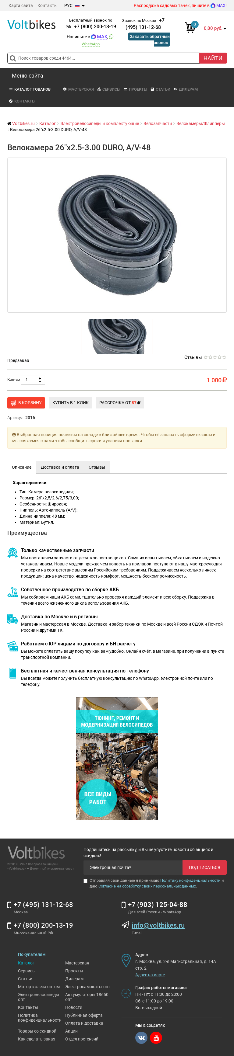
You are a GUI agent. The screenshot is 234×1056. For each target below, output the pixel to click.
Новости (73, 1007)
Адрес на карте (150, 974)
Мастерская (78, 89)
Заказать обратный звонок (150, 39)
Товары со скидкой (37, 1031)
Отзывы (193, 357)
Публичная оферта (84, 1015)
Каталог (26, 962)
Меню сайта (27, 75)
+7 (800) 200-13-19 (95, 27)
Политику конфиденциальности (190, 880)
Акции (71, 1031)
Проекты (135, 89)
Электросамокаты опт (87, 986)
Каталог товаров (30, 89)
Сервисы (108, 89)
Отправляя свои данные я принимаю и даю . (153, 883)
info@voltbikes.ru (158, 925)
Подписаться (204, 867)
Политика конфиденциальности (40, 1018)
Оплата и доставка (84, 1023)
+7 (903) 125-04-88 (157, 904)
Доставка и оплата (60, 467)
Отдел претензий (81, 1039)
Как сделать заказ (36, 1039)
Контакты (47, 5)
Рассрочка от (119, 402)
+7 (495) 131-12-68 (43, 904)
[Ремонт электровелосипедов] (117, 758)
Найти (213, 58)
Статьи (160, 89)
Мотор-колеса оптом (39, 986)
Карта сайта (21, 5)
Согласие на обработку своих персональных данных (147, 886)
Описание (21, 467)
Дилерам (185, 89)
